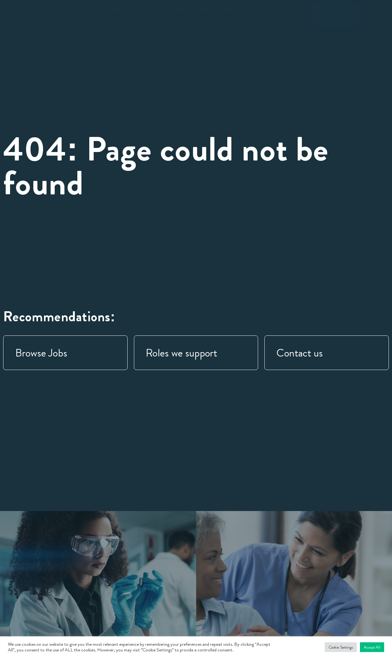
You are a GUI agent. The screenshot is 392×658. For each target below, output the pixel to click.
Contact (112, 23)
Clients (146, 8)
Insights (231, 8)
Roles (204, 8)
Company (176, 8)
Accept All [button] (372, 647)
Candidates (114, 8)
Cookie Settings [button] (341, 647)
